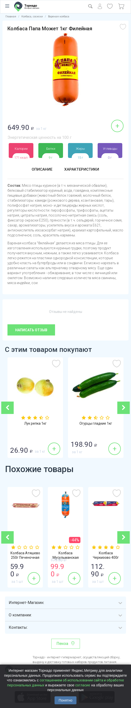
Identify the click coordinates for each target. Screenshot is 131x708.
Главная (10, 16)
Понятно (65, 700)
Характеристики (82, 169)
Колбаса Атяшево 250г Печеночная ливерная (25, 557)
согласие (82, 685)
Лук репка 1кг (35, 424)
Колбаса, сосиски (32, 16)
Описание (41, 169)
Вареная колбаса (58, 16)
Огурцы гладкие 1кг (95, 424)
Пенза (62, 643)
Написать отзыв (31, 330)
